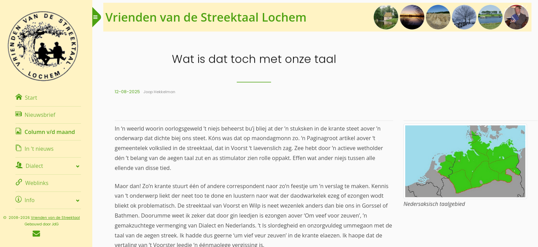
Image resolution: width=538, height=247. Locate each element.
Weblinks (35, 183)
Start (30, 97)
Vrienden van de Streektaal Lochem (212, 17)
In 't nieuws (38, 148)
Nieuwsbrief (39, 115)
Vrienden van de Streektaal (59, 217)
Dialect (33, 166)
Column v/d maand (49, 132)
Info (28, 200)
